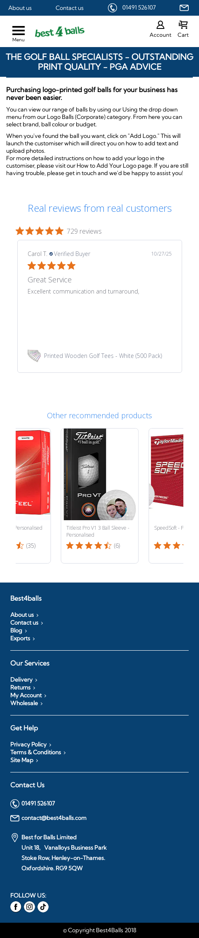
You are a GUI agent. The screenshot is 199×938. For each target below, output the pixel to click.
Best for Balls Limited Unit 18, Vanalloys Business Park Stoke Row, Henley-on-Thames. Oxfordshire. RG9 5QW (58, 852)
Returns (20, 687)
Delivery (21, 679)
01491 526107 (139, 7)
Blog (16, 630)
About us (20, 8)
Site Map (21, 760)
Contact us (70, 8)
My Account (26, 695)
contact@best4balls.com (48, 818)
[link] (100, 355)
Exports (20, 638)
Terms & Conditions (35, 752)
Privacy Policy (28, 744)
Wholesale (24, 703)
